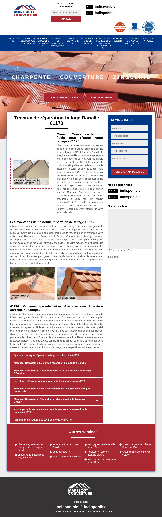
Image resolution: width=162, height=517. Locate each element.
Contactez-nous (101, 97)
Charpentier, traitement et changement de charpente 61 (103, 43)
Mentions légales (99, 511)
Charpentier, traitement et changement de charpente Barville (31, 447)
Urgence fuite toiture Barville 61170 (136, 453)
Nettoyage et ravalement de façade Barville (101, 446)
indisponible (105, 6)
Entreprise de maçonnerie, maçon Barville (31, 456)
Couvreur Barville (61, 451)
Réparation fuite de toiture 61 (87, 41)
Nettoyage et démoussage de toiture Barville (102, 460)
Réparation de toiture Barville (67, 456)
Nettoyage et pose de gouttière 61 (43, 42)
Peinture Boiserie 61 (118, 41)
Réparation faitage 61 (148, 40)
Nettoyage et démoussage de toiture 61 (28, 41)
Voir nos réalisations (64, 97)
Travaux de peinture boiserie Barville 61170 (136, 446)
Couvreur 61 (13, 40)
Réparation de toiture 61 (73, 41)
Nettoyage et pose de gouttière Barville (98, 453)
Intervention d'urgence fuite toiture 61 (132, 42)
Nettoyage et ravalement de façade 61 (58, 42)
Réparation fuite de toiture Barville (65, 446)
